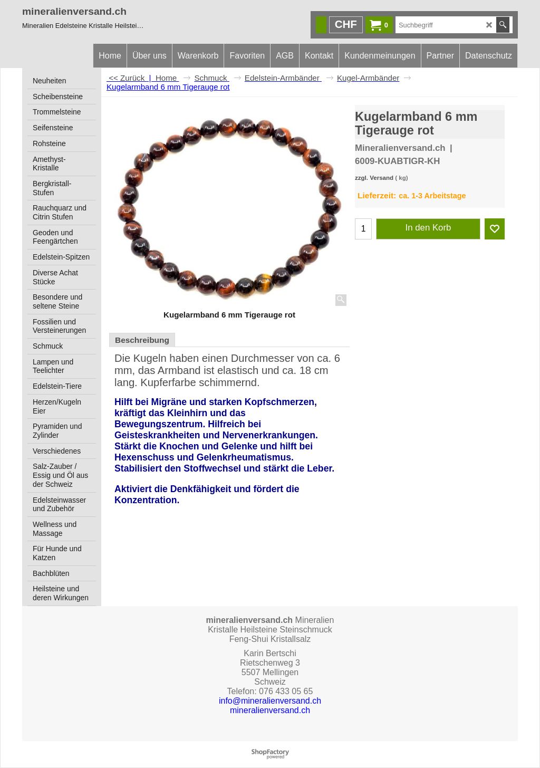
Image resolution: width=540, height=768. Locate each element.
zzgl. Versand (374, 178)
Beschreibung (142, 339)
